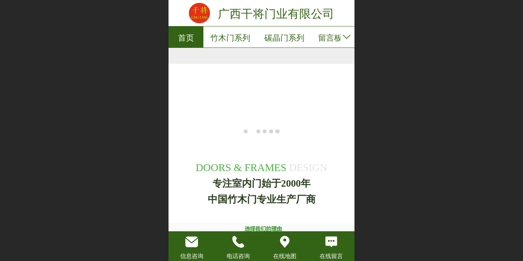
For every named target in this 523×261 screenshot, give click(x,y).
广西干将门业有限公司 (276, 13)
